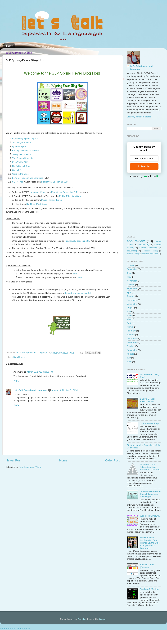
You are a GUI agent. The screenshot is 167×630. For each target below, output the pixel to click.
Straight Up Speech (21, 154)
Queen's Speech (20, 146)
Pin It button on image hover (15, 628)
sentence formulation (150, 254)
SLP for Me (17, 182)
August (130, 307)
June (129, 273)
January (131, 296)
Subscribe (144, 166)
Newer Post (13, 460)
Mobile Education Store (70, 196)
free (25, 357)
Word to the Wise (20, 174)
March (130, 327)
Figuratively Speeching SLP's (65, 192)
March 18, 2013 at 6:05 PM (40, 372)
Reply (16, 380)
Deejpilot (82, 619)
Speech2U (17, 170)
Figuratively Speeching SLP (25, 138)
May (129, 277)
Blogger (103, 619)
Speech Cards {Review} (147, 565)
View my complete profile (139, 117)
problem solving (133, 254)
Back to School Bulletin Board (147, 400)
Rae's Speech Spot (21, 166)
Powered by (144, 176)
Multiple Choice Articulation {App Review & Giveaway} (150, 467)
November (132, 281)
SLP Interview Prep (149, 423)
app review (136, 241)
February (131, 331)
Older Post (112, 460)
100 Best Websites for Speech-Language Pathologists (150, 494)
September (132, 269)
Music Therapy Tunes (51, 200)
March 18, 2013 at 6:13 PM (65, 390)
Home (9, 45)
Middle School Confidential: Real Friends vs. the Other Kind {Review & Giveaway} (150, 542)
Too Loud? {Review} (149, 589)
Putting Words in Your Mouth (25, 150)
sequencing (132, 251)
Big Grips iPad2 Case (36, 204)
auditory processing (148, 248)
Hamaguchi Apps (38, 192)
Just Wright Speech (21, 142)
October (131, 265)
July (129, 311)
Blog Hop (17, 357)
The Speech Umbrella (22, 158)
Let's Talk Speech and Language (27, 178)
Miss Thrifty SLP (20, 162)
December (132, 338)
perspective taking (150, 251)
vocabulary (144, 244)
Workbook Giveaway (150, 516)
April (129, 292)
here (74, 274)
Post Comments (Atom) (30, 467)
